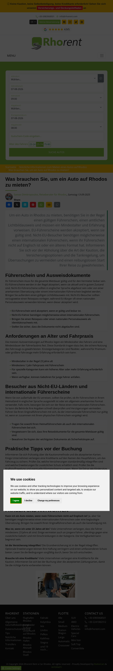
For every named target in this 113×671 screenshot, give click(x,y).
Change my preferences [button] (48, 500)
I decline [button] (28, 500)
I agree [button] (16, 500)
